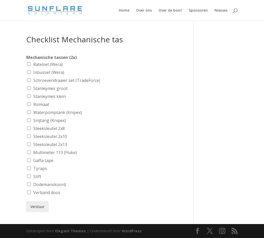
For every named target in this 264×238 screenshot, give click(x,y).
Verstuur (37, 206)
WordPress (132, 230)
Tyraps (40, 168)
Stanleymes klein (49, 96)
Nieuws (220, 11)
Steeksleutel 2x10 (50, 136)
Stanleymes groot (50, 88)
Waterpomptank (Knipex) (57, 112)
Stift (37, 176)
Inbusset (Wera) (48, 72)
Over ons (144, 11)
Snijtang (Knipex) (49, 120)
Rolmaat (41, 104)
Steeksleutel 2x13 (50, 144)
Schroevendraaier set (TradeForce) (66, 80)
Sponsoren (198, 11)
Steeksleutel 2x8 (49, 128)
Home (124, 11)
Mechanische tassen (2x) (51, 57)
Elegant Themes (70, 230)
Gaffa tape (43, 160)
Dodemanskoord (49, 184)
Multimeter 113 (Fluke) (55, 152)
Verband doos (46, 192)
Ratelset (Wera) (48, 64)
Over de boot (170, 11)
